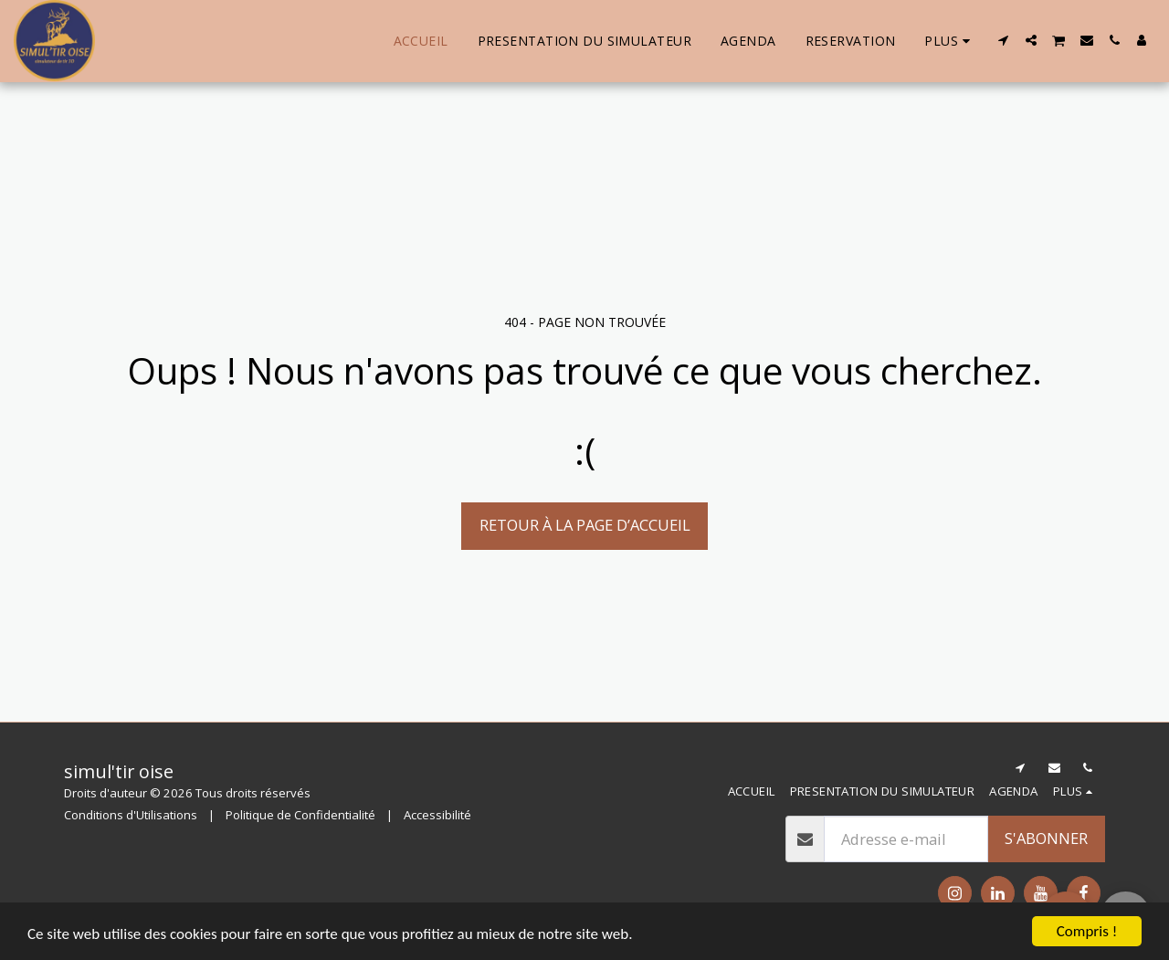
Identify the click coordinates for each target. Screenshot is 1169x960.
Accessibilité (437, 815)
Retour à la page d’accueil (584, 524)
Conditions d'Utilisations (130, 815)
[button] (1003, 40)
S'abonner (1046, 838)
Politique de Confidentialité (300, 815)
